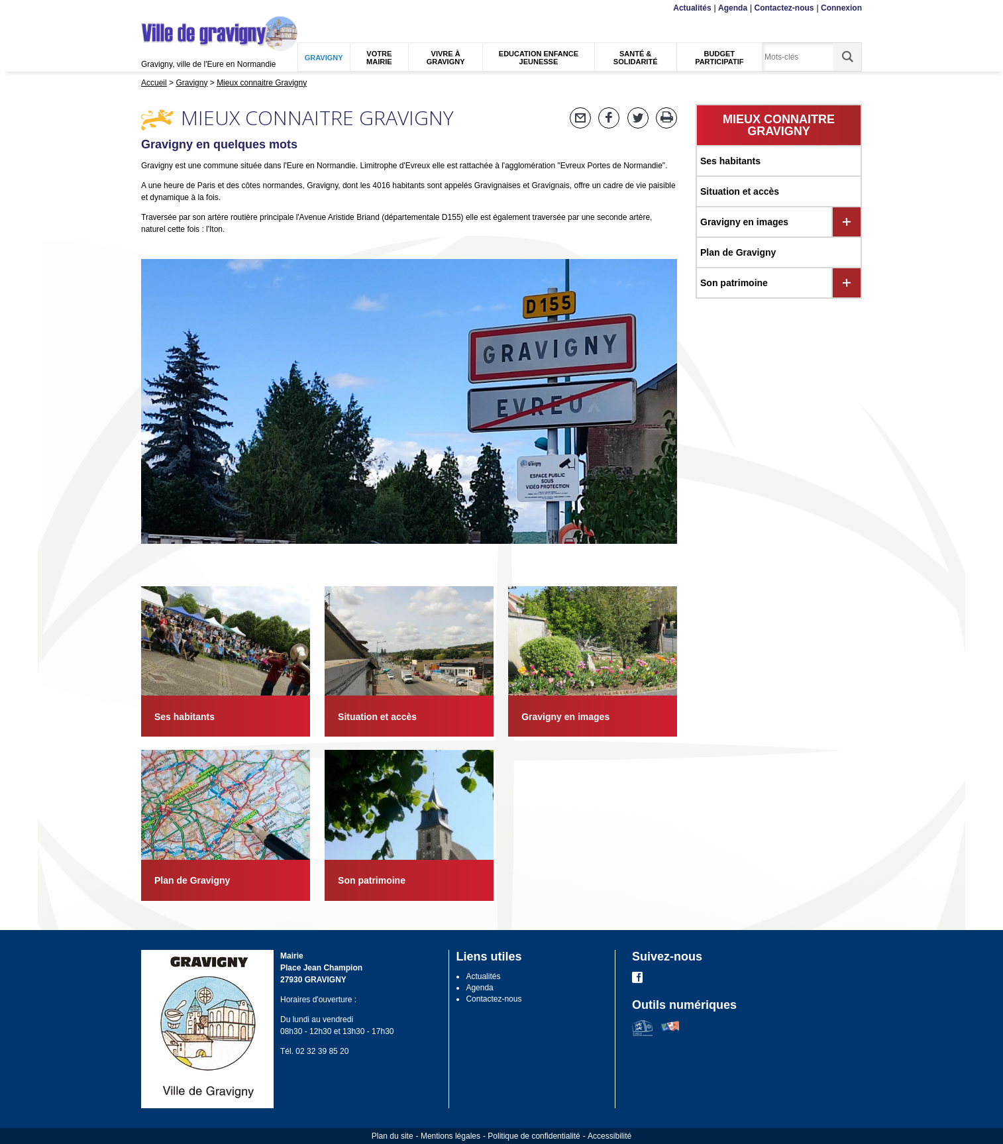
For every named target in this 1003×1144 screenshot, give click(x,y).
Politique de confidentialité (534, 1136)
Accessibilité (609, 1136)
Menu (149, 8)
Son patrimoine (734, 283)
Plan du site (392, 1136)
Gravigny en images (744, 222)
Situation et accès (739, 191)
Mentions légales (450, 1136)
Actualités (692, 8)
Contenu (172, 8)
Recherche (203, 8)
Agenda (732, 8)
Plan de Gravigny (738, 252)
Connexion (841, 8)
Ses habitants (730, 161)
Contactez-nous (784, 8)
